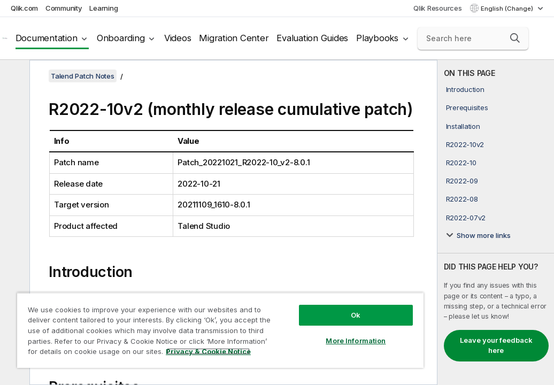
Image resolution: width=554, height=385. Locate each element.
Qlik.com (24, 8)
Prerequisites (467, 107)
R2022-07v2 (466, 217)
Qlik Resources (437, 8)
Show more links (484, 235)
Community (63, 8)
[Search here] (473, 38)
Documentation (47, 38)
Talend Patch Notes (82, 76)
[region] (177, 321)
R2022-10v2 (465, 144)
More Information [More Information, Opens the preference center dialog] (284, 322)
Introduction (465, 89)
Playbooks (377, 38)
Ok (284, 296)
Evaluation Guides (312, 38)
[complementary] (495, 222)
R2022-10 (461, 162)
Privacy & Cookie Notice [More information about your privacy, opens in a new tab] (103, 353)
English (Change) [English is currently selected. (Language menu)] (508, 8)
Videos (177, 38)
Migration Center (233, 38)
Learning (103, 8)
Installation (463, 126)
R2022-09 (462, 180)
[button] (515, 38)
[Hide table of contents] (13, 76)
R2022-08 (462, 199)
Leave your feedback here (496, 345)
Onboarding (121, 38)
